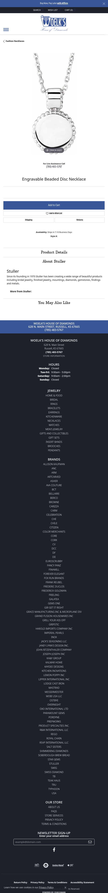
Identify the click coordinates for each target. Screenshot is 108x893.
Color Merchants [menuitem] (54, 531)
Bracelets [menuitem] (54, 408)
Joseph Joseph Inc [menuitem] (54, 654)
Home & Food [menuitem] (54, 395)
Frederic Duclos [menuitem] (54, 586)
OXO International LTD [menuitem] (54, 708)
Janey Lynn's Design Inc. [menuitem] (54, 645)
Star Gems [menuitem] (54, 759)
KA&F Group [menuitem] (54, 658)
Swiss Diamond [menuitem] (54, 772)
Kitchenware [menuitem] (54, 416)
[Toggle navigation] (6, 31)
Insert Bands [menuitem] (54, 441)
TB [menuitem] (54, 776)
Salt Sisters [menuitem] (54, 746)
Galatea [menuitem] (54, 599)
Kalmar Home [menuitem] (54, 662)
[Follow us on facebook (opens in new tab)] (54, 850)
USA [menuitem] (54, 793)
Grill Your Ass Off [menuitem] (53, 620)
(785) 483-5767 (54, 167)
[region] (54, 104)
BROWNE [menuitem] (54, 502)
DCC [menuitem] (54, 548)
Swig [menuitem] (54, 767)
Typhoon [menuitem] (54, 789)
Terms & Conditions (54, 824)
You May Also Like (54, 303)
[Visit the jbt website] (70, 865)
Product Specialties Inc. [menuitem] (54, 725)
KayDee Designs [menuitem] (53, 666)
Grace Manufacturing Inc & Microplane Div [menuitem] (54, 611)
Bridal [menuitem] (54, 399)
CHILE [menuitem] (54, 523)
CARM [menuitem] (54, 510)
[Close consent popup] (65, 888)
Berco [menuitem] (54, 497)
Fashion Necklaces (15, 41)
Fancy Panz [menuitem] (54, 565)
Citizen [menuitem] (54, 527)
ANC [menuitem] (54, 468)
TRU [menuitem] (54, 784)
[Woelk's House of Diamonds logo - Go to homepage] (54, 23)
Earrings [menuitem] (54, 412)
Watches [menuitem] (54, 425)
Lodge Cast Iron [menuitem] (54, 683)
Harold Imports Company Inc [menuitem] (53, 628)
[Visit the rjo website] (36, 865)
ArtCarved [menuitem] (54, 476)
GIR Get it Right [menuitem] (54, 607)
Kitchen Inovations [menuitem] (54, 670)
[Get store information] (54, 356)
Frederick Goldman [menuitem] (54, 590)
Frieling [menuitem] (54, 595)
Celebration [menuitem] (54, 514)
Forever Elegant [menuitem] (54, 573)
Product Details (54, 252)
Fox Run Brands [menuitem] (54, 578)
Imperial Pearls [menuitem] (54, 632)
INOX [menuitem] (54, 637)
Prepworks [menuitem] (54, 721)
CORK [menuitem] (54, 540)
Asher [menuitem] (54, 481)
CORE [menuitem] (54, 535)
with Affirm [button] (62, 3)
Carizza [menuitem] (54, 506)
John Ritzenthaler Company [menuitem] (54, 649)
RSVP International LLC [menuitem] (54, 742)
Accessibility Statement (82, 882)
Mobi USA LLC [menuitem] (54, 696)
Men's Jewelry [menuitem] (54, 429)
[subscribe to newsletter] (90, 842)
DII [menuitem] (54, 557)
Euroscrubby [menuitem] (54, 561)
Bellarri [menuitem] (54, 493)
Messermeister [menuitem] (54, 692)
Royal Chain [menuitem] (53, 738)
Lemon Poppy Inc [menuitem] (53, 675)
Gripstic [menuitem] (54, 624)
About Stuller (54, 262)
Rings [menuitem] (54, 403)
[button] (38, 10)
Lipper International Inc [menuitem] (54, 679)
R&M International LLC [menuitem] (54, 730)
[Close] (104, 4)
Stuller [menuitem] (54, 763)
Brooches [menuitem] (54, 446)
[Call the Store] (54, 352)
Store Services (54, 815)
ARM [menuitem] (54, 472)
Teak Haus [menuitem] (54, 780)
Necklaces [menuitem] (54, 420)
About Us (54, 807)
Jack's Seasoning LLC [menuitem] (54, 641)
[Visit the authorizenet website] (46, 865)
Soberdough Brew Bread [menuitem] (54, 755)
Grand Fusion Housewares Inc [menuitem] (54, 616)
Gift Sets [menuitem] (54, 437)
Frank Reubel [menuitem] (54, 582)
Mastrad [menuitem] (54, 687)
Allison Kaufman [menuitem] (54, 464)
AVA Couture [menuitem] (54, 485)
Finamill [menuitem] (54, 569)
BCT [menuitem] (54, 489)
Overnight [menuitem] (54, 704)
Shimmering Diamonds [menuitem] (54, 751)
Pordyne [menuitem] (54, 717)
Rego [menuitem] (54, 734)
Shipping (28, 220)
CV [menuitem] (53, 544)
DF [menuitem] (54, 552)
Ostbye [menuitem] (54, 700)
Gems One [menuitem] (54, 603)
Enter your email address (54, 835)
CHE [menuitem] (54, 519)
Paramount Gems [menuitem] (54, 713)
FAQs (54, 811)
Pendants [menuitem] (54, 450)
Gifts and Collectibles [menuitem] (54, 433)
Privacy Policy (54, 819)
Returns (80, 220)
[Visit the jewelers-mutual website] (58, 865)
